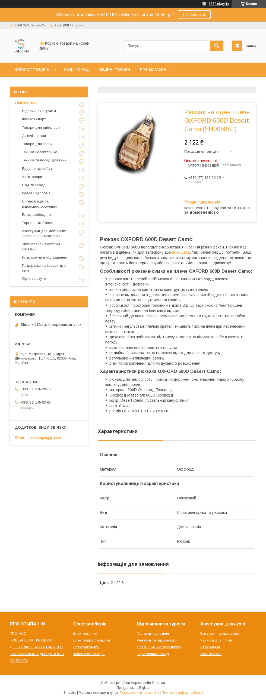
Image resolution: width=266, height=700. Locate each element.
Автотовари (32, 177)
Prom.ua (158, 683)
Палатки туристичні (153, 633)
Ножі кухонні (210, 654)
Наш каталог (26, 103)
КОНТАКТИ (19, 661)
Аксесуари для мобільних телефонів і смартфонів (44, 233)
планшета (181, 252)
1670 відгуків (219, 4)
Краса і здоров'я (36, 193)
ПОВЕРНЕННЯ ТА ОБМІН (31, 640)
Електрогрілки (85, 633)
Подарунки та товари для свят (44, 267)
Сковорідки (210, 647)
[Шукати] (216, 46)
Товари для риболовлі (41, 127)
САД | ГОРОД (76, 69)
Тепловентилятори (88, 654)
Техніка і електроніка (39, 152)
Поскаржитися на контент (139, 693)
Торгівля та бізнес (37, 223)
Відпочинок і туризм (39, 111)
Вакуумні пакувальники (220, 633)
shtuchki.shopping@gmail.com (44, 437)
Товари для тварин (38, 144)
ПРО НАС (18, 633)
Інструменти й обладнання (44, 257)
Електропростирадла (91, 640)
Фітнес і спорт (34, 119)
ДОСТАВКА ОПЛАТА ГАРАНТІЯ (36, 647)
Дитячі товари (34, 136)
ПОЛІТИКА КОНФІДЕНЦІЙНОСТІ (37, 654)
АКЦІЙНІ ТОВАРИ (114, 69)
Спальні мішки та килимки (159, 647)
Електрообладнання (39, 215)
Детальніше (194, 14)
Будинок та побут (37, 169)
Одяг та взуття (34, 279)
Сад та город (34, 185)
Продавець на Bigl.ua (133, 688)
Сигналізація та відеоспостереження (39, 203)
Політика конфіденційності (182, 693)
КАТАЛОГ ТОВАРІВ (32, 69)
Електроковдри (86, 647)
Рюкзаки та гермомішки (157, 640)
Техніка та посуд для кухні (44, 160)
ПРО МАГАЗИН (153, 69)
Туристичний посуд (153, 654)
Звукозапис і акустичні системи (41, 246)
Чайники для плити (216, 640)
